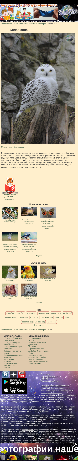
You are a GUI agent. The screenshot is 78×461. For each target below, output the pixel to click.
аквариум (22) (10, 317)
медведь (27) (43, 313)
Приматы (7, 368)
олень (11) (52, 322)
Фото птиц (8, 361)
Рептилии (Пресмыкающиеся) (36, 348)
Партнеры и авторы (49, 376)
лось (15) (59, 317)
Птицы (31, 340)
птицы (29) (31, 313)
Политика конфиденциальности (55, 386)
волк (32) (20, 313)
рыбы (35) (10, 313)
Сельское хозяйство (50, 381)
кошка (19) (34, 317)
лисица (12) (40, 322)
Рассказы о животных (37, 342)
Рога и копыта (9, 366)
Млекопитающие (35, 338)
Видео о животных (35, 359)
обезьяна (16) (47, 317)
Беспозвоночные (35, 355)
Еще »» (39, 256)
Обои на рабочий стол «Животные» (13, 339)
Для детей (32, 345)
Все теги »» (39, 325)
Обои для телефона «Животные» (12, 344)
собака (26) (56, 313)
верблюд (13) (27, 322)
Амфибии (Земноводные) (38, 351)
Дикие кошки (9, 359)
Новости (44, 379)
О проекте (45, 374)
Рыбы (30, 353)
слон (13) (69, 317)
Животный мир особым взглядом (56, 388)
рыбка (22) (23, 317)
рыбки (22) (67, 313)
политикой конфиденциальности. (61, 442)
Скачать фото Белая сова (12, 147)
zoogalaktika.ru (28, 430)
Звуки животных (34, 363)
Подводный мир (10, 363)
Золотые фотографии (37, 357)
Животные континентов (37, 361)
